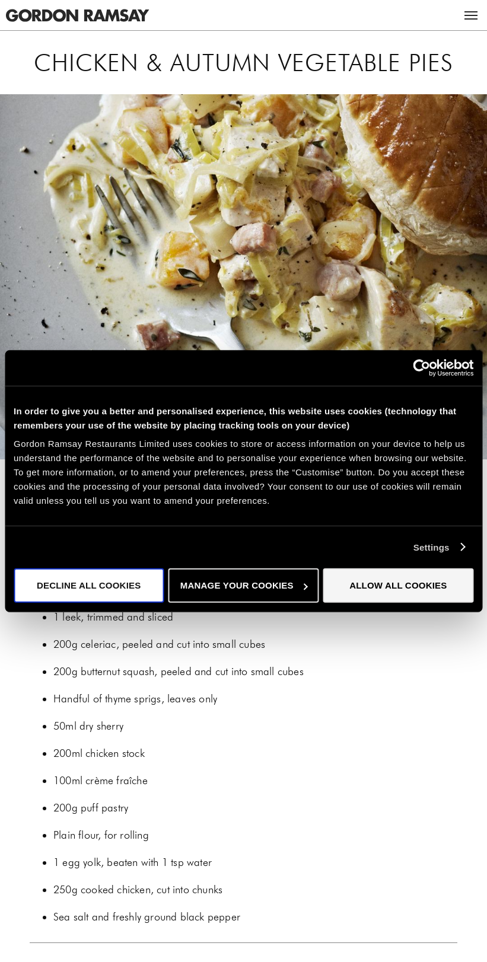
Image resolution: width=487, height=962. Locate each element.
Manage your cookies (244, 585)
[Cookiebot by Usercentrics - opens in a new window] (421, 367)
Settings (431, 547)
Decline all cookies (89, 585)
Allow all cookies (398, 585)
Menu (471, 15)
